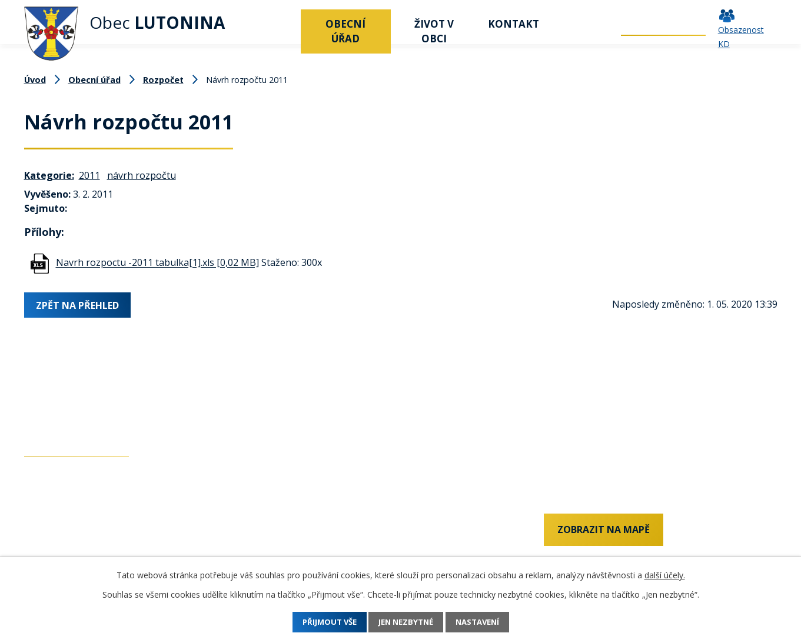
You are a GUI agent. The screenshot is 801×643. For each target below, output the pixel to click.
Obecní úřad (345, 31)
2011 (89, 175)
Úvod (286, 23)
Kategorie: (49, 175)
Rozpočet (163, 79)
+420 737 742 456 (62, 533)
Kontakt (513, 24)
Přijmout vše (319, 622)
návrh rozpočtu (141, 175)
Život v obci (434, 31)
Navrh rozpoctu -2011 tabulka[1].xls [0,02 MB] (157, 262)
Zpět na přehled (79, 304)
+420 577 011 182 (62, 553)
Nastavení (487, 622)
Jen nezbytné (406, 622)
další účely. (664, 575)
